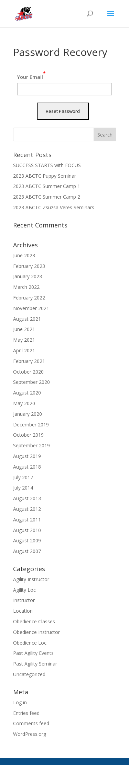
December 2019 (31, 424)
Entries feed (26, 713)
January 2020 (27, 414)
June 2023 (24, 255)
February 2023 (29, 266)
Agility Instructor (31, 579)
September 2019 (31, 445)
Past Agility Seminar (35, 663)
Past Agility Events (33, 653)
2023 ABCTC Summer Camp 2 (46, 196)
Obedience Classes (34, 621)
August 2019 (27, 456)
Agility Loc (24, 590)
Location (23, 611)
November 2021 (31, 308)
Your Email (31, 75)
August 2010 (27, 530)
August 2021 (27, 319)
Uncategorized (29, 674)
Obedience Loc (29, 642)
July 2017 (23, 477)
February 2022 (29, 297)
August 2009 (27, 540)
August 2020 (27, 392)
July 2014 (23, 487)
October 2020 (28, 371)
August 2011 (27, 519)
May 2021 (24, 340)
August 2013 (27, 498)
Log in (20, 702)
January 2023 (27, 276)
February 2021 (29, 361)
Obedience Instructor (36, 632)
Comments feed (31, 723)
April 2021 (24, 350)
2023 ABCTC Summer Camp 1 (46, 186)
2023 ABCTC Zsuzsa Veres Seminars (53, 207)
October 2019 (28, 435)
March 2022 (26, 287)
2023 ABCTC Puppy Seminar (44, 176)
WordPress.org (29, 734)
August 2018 (27, 466)
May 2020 (24, 403)
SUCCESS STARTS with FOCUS (47, 165)
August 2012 (27, 509)
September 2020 (31, 382)
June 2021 (24, 329)
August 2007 (27, 551)
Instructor (24, 600)
